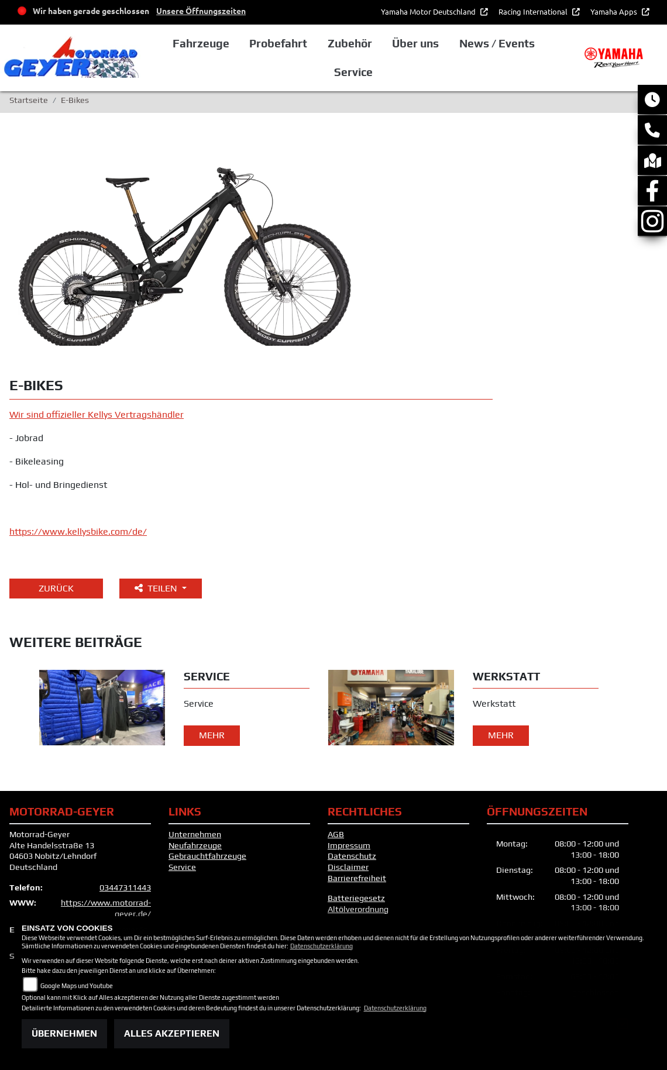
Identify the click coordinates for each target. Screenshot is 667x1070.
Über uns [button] (415, 43)
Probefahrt (278, 43)
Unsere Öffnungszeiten (201, 10)
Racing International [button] (533, 11)
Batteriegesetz (356, 898)
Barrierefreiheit (357, 878)
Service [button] (353, 72)
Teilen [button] (157, 588)
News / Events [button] (497, 43)
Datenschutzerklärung (321, 945)
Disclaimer (348, 867)
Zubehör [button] (350, 43)
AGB (336, 834)
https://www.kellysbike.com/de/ (78, 531)
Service (182, 867)
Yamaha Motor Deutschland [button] (429, 11)
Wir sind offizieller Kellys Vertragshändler (96, 414)
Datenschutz (352, 856)
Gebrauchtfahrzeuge (207, 856)
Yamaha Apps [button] (614, 11)
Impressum (349, 845)
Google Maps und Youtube (76, 985)
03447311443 (125, 887)
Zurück (56, 588)
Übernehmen (64, 1033)
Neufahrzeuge (195, 845)
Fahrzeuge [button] (201, 43)
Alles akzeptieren (171, 1033)
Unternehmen (195, 834)
